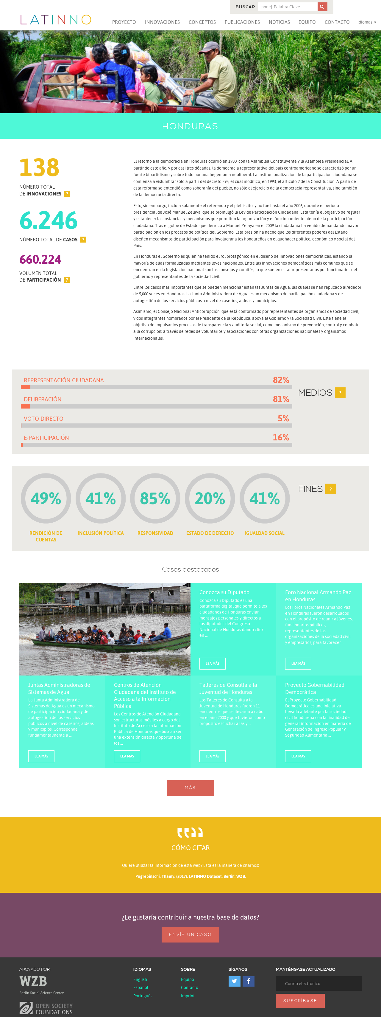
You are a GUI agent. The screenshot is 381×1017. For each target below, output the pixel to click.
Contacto (337, 22)
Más (190, 788)
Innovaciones (162, 22)
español (140, 987)
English (140, 979)
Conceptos (202, 22)
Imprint (188, 995)
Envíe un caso (190, 934)
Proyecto (124, 22)
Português (142, 995)
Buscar (245, 7)
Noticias (279, 22)
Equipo (307, 22)
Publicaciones (242, 22)
